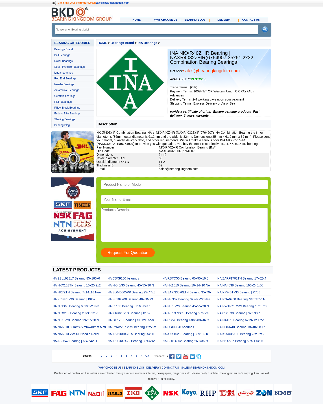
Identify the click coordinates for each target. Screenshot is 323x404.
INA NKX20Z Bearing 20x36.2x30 (75, 313)
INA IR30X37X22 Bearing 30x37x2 (131, 341)
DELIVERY (152, 367)
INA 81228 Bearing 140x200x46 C (185, 320)
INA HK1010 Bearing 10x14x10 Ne (186, 285)
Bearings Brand (63, 49)
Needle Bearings (64, 84)
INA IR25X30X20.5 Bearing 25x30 (130, 334)
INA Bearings (147, 43)
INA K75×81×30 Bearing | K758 (238, 292)
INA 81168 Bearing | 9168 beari (128, 306)
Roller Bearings (63, 61)
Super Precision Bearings (69, 66)
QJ (147, 355)
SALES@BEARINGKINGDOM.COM (203, 367)
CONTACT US (170, 367)
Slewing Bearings (64, 119)
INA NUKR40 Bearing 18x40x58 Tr (240, 327)
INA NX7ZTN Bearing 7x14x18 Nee (76, 292)
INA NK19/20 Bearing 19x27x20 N (75, 320)
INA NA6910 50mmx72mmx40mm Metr (79, 327)
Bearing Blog (62, 125)
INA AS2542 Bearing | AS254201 (74, 341)
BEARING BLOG (134, 367)
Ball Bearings (62, 55)
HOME (102, 43)
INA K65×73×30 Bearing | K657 (73, 299)
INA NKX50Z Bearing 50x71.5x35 (239, 341)
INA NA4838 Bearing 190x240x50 (239, 285)
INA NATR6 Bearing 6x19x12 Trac (240, 320)
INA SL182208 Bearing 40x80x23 (130, 299)
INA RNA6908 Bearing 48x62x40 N (240, 299)
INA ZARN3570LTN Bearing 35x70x (186, 292)
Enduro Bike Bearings (67, 113)
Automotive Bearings (66, 90)
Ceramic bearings (64, 96)
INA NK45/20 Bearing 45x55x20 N (185, 306)
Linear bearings (63, 72)
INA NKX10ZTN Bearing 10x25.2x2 (76, 285)
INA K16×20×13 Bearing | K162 (128, 313)
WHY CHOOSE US (110, 367)
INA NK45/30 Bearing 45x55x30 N (130, 285)
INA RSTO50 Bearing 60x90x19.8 (185, 278)
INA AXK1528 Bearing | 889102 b (185, 334)
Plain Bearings (63, 101)
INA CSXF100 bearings (123, 278)
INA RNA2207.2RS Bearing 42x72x (131, 327)
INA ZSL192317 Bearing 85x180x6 (76, 278)
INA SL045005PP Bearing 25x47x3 (131, 292)
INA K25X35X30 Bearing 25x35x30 (240, 334)
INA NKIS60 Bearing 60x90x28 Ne (75, 306)
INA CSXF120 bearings (178, 327)
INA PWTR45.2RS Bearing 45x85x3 (241, 306)
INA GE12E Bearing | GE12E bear (130, 320)
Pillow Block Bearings (67, 107)
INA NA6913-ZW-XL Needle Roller (75, 334)
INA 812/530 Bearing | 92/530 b (238, 313)
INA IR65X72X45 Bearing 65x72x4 (186, 313)
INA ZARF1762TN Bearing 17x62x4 (241, 278)
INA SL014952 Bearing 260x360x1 (186, 341)
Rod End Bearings (65, 78)
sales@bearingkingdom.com (112, 2)
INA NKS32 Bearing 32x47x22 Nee (186, 299)
